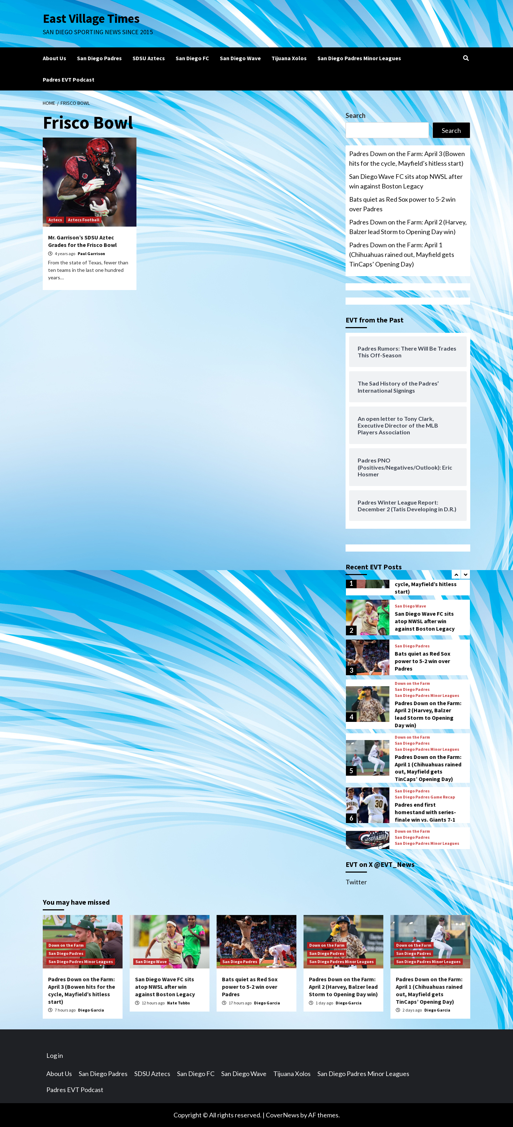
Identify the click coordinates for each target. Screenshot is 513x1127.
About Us (54, 58)
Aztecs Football (83, 219)
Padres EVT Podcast (68, 79)
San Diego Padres (99, 58)
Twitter (356, 882)
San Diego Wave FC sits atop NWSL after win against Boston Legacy (406, 181)
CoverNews (282, 1115)
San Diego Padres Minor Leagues (359, 58)
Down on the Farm (412, 683)
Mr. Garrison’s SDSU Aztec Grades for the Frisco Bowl (82, 241)
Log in (54, 1055)
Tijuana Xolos (289, 58)
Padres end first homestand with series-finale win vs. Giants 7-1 (425, 812)
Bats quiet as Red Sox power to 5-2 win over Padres (402, 204)
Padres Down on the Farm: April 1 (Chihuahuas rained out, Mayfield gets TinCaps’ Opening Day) (401, 254)
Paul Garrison (91, 253)
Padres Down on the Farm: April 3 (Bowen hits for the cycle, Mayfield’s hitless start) (407, 158)
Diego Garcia (91, 1010)
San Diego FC (192, 58)
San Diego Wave (240, 58)
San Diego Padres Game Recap (425, 797)
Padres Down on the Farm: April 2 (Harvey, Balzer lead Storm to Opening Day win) (408, 227)
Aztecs (55, 219)
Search (356, 115)
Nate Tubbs (178, 1002)
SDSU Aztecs (149, 58)
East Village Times (91, 18)
